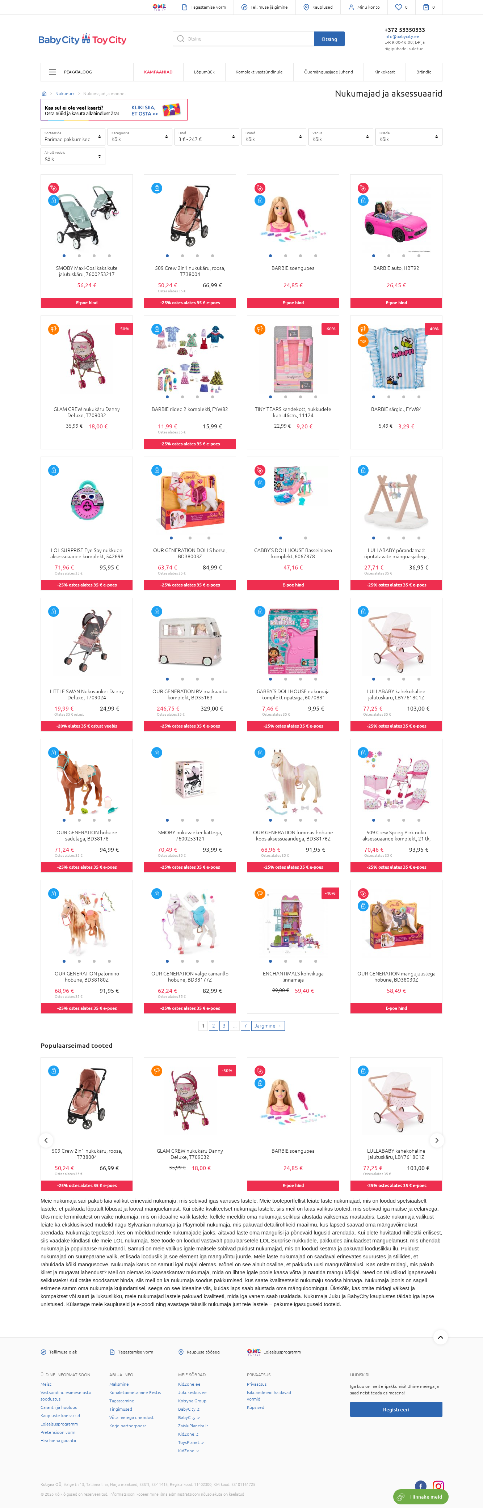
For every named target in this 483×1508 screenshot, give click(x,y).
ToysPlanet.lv (191, 1442)
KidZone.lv (188, 1450)
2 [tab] (79, 255)
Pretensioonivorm (58, 1432)
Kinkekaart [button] (384, 72)
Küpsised (255, 1407)
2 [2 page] (213, 1026)
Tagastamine (121, 1400)
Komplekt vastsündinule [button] (259, 72)
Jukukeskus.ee (192, 1392)
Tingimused (120, 1409)
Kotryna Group (192, 1400)
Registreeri (396, 1409)
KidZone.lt (188, 1434)
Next (437, 1140)
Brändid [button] (424, 72)
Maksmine (119, 1384)
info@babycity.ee (402, 36)
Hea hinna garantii (58, 1440)
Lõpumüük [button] (204, 72)
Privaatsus (256, 1384)
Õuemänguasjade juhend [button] (328, 72)
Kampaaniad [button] (158, 72)
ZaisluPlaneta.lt (193, 1425)
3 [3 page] (224, 1026)
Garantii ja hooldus (59, 1407)
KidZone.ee (189, 1384)
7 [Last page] (245, 1026)
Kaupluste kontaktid (60, 1415)
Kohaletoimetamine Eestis (135, 1392)
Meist (46, 1384)
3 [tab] (94, 255)
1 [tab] (64, 255)
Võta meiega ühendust (131, 1417)
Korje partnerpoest (127, 1425)
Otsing (329, 39)
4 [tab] (109, 255)
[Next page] (268, 1026)
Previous (46, 1140)
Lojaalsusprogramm (59, 1424)
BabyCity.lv (189, 1417)
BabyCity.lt (189, 1409)
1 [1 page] (203, 1026)
